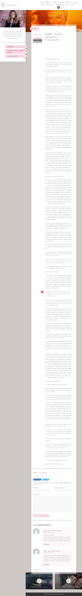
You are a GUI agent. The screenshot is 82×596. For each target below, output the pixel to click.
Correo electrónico (59, 487)
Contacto (54, 2)
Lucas (66, 4)
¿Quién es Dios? (12, 56)
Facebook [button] (38, 479)
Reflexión (68, 2)
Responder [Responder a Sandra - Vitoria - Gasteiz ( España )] (46, 544)
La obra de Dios (59, 4)
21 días (43, 4)
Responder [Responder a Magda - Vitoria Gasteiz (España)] (46, 564)
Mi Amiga (72, 4)
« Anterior (35, 569)
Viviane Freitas (37, 34)
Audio (34, 28)
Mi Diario (61, 2)
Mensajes (10, 46)
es (63, 7)
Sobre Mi (48, 2)
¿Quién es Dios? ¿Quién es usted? (16, 51)
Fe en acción (50, 4)
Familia (75, 2)
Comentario (36, 494)
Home (42, 2)
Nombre (35, 487)
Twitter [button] (46, 479)
